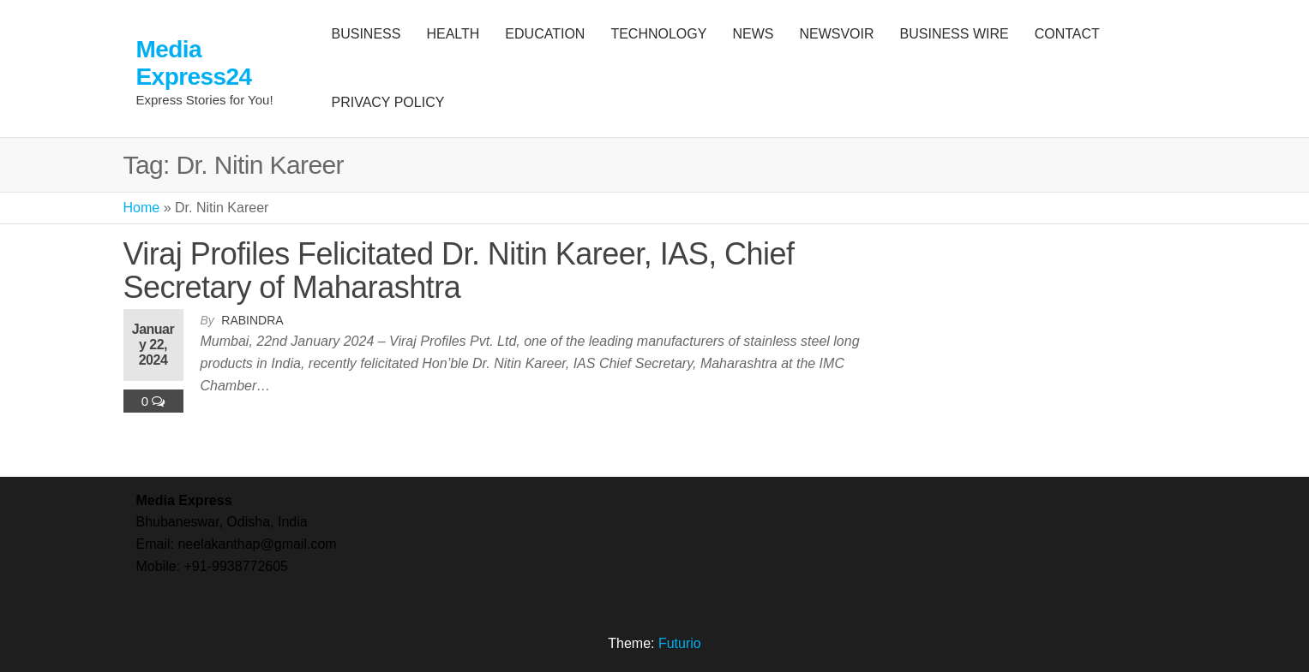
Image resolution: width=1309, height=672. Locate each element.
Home (141, 207)
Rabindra (252, 320)
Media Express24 (194, 63)
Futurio (679, 643)
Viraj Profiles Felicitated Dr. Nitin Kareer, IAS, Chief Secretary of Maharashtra (459, 271)
